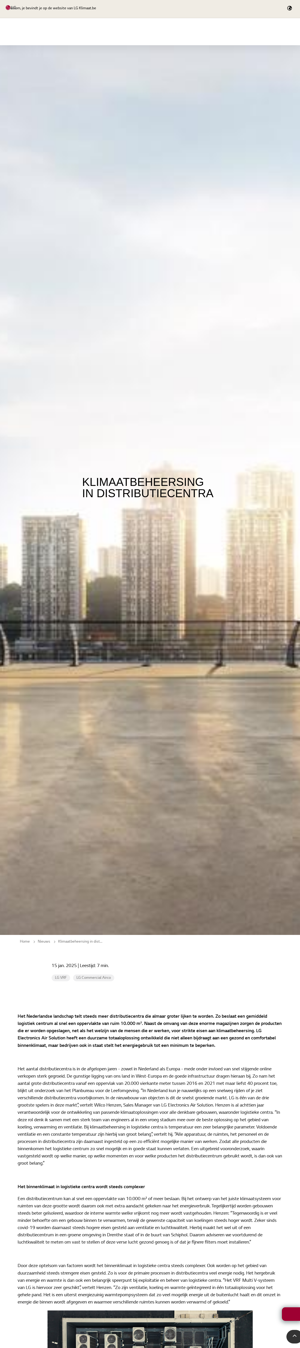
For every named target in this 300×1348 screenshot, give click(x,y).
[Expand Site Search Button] (235, 9)
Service (212, 31)
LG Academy (182, 31)
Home (120, 31)
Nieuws (286, 31)
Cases (262, 31)
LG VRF (61, 978)
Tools (237, 31)
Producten (148, 31)
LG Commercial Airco (93, 978)
